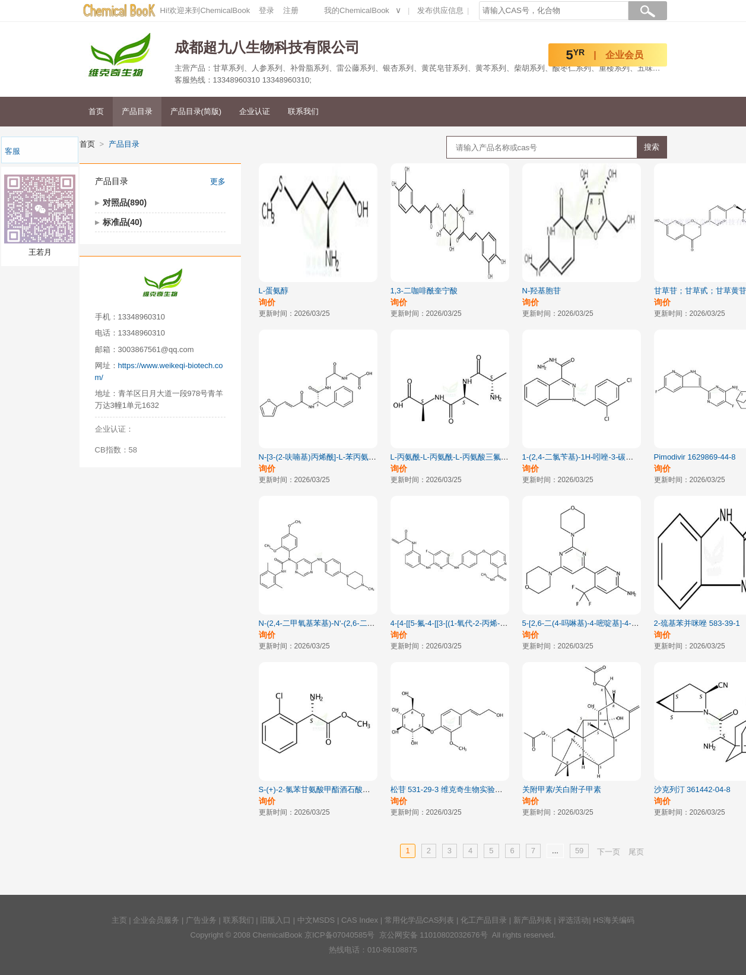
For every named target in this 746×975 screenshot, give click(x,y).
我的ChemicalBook (356, 10)
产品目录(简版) (196, 111)
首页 (96, 111)
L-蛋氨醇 (274, 290)
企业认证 (254, 111)
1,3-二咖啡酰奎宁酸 (424, 290)
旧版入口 (275, 920)
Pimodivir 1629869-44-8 (695, 456)
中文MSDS (316, 920)
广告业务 (201, 920)
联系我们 (303, 111)
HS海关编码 (613, 920)
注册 (291, 10)
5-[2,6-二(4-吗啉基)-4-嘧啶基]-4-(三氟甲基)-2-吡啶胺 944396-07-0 (634, 623)
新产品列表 (532, 920)
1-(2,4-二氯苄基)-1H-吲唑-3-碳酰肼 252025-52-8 (604, 456)
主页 (119, 920)
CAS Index (359, 920)
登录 (266, 10)
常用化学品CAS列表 (420, 920)
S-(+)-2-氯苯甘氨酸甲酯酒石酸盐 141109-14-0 (337, 789)
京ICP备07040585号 (339, 934)
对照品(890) (125, 202)
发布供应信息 (440, 10)
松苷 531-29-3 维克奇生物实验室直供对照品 (466, 789)
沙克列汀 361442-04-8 (692, 789)
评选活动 (573, 920)
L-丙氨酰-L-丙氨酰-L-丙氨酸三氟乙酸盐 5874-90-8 (476, 456)
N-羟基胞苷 (541, 290)
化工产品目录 (484, 920)
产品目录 (137, 111)
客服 (12, 151)
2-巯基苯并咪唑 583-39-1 (697, 623)
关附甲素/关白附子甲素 (562, 789)
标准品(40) (122, 222)
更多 (218, 181)
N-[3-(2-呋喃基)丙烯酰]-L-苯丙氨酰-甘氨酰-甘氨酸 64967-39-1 (364, 456)
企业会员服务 (156, 920)
